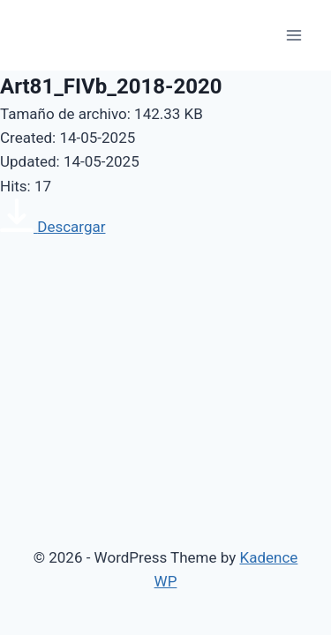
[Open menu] (293, 35)
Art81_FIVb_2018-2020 (111, 86)
